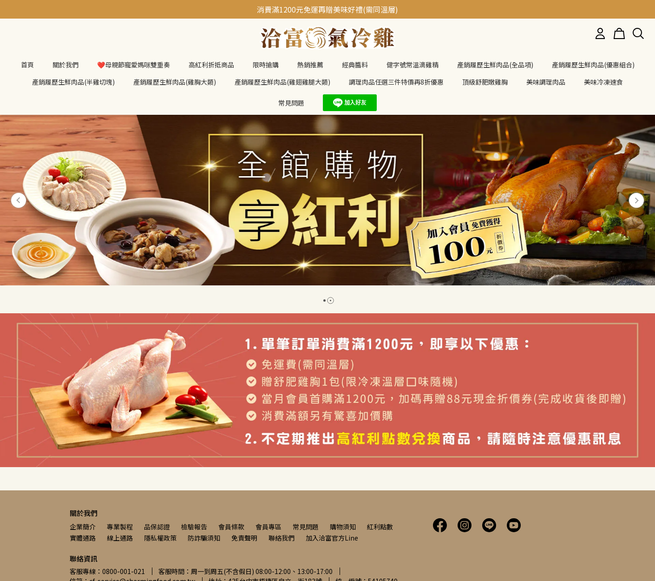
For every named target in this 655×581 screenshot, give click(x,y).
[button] (18, 200)
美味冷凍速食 (603, 81)
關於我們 (65, 64)
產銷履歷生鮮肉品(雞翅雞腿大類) (282, 81)
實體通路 (83, 537)
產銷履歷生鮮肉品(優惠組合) (593, 64)
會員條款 (231, 526)
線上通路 (120, 537)
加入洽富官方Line (332, 537)
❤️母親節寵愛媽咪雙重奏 (133, 64)
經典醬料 (355, 64)
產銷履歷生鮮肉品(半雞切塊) (73, 81)
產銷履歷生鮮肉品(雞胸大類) (174, 81)
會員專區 (268, 526)
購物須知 (343, 526)
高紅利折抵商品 (211, 64)
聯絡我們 (282, 537)
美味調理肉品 (545, 81)
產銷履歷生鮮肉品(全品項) (495, 64)
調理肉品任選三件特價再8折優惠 (396, 81)
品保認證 (157, 526)
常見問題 (306, 526)
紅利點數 (380, 526)
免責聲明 (244, 537)
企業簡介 (83, 526)
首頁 (27, 64)
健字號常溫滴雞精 (412, 64)
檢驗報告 (194, 526)
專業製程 (120, 526)
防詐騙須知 (204, 537)
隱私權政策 (160, 537)
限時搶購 (266, 64)
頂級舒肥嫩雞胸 (485, 81)
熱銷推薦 (310, 64)
